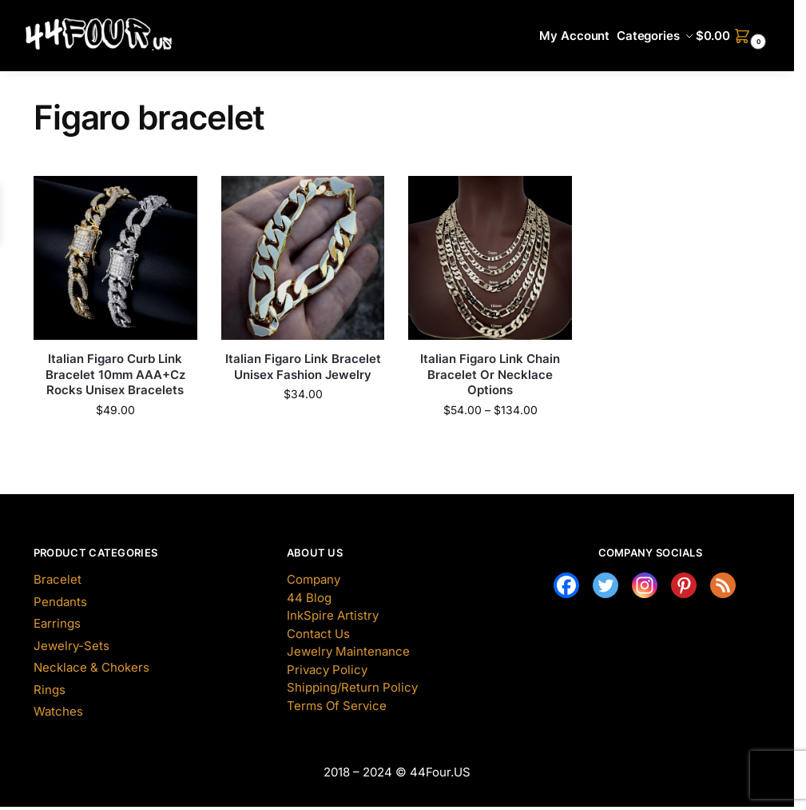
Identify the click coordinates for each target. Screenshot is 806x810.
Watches (58, 711)
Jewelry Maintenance (348, 651)
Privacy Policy (327, 669)
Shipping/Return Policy (352, 687)
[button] (733, 36)
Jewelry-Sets (71, 645)
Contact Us (318, 633)
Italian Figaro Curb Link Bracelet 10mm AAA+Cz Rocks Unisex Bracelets (115, 374)
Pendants (60, 601)
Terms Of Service (337, 705)
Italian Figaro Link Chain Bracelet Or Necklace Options (490, 374)
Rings (50, 689)
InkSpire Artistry (333, 615)
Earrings (57, 623)
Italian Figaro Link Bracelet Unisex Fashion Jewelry (303, 366)
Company (313, 579)
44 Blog (309, 597)
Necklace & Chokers (91, 667)
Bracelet (57, 579)
